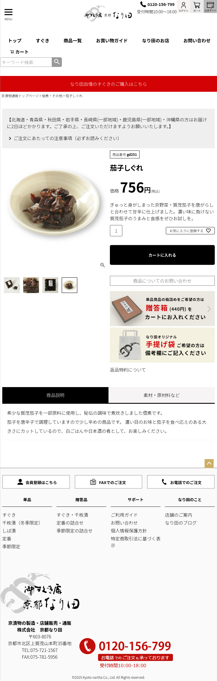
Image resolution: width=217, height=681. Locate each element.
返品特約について (128, 369)
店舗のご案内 (178, 514)
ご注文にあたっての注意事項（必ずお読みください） (68, 138)
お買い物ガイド (112, 40)
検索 (57, 62)
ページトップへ (209, 463)
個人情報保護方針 (129, 530)
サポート (136, 499)
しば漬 (9, 530)
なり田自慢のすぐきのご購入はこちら (108, 83)
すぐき (42, 40)
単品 (27, 499)
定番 (6, 538)
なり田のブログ (181, 522)
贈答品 (81, 499)
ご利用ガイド (124, 514)
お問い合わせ (124, 522)
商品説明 (55, 395)
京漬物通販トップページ (20, 95)
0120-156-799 (161, 4)
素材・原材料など (162, 395)
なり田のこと (190, 499)
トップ (14, 40)
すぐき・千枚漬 (72, 514)
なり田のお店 (155, 40)
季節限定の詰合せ (75, 530)
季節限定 (11, 546)
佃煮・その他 (52, 95)
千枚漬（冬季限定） (22, 522)
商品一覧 (73, 40)
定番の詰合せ (70, 522)
